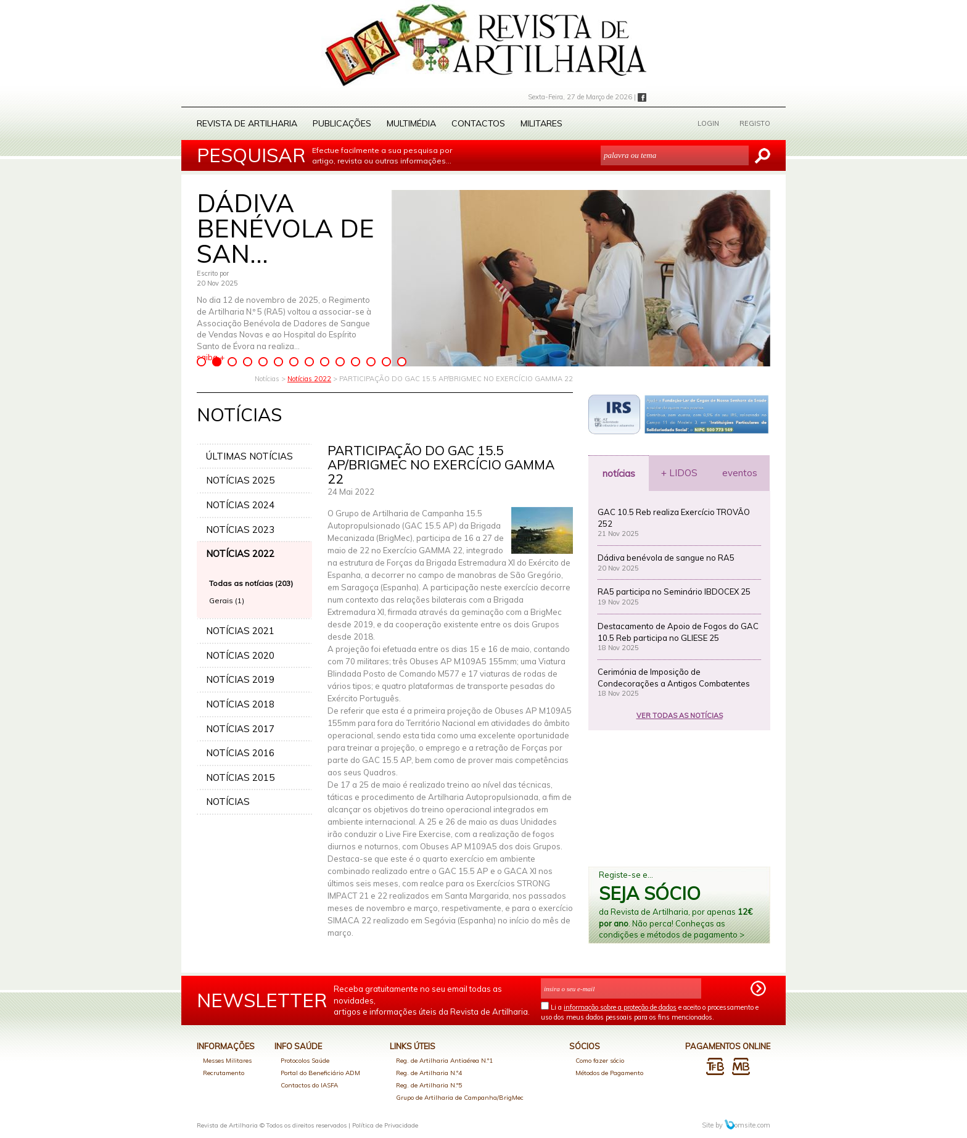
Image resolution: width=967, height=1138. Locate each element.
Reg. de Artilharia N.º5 (429, 1085)
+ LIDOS (679, 473)
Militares (541, 123)
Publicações (342, 123)
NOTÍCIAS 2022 (240, 553)
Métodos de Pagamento (609, 1073)
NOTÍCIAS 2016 (240, 753)
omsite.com (747, 1125)
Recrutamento (223, 1073)
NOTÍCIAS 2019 (240, 679)
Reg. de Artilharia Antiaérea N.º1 (444, 1061)
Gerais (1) (226, 600)
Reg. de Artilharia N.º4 (429, 1073)
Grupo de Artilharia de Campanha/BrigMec (460, 1098)
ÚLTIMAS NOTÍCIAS (249, 456)
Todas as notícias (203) (251, 583)
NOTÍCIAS (228, 801)
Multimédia (411, 123)
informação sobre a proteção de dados (620, 1007)
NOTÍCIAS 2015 (240, 777)
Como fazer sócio (599, 1061)
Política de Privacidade (385, 1125)
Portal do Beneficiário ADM (320, 1073)
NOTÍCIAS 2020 (240, 655)
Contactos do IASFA (309, 1085)
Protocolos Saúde (305, 1061)
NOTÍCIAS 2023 (240, 529)
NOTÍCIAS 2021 (240, 631)
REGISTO (754, 123)
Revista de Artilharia (247, 123)
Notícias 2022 (309, 378)
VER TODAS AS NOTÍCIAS (679, 715)
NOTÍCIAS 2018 (240, 704)
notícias (619, 473)
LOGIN (708, 123)
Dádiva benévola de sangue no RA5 (666, 558)
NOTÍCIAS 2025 (240, 480)
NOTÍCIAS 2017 (240, 729)
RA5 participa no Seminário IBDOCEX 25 (674, 591)
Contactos (478, 123)
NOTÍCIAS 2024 (240, 505)
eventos (739, 473)
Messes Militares (227, 1061)
